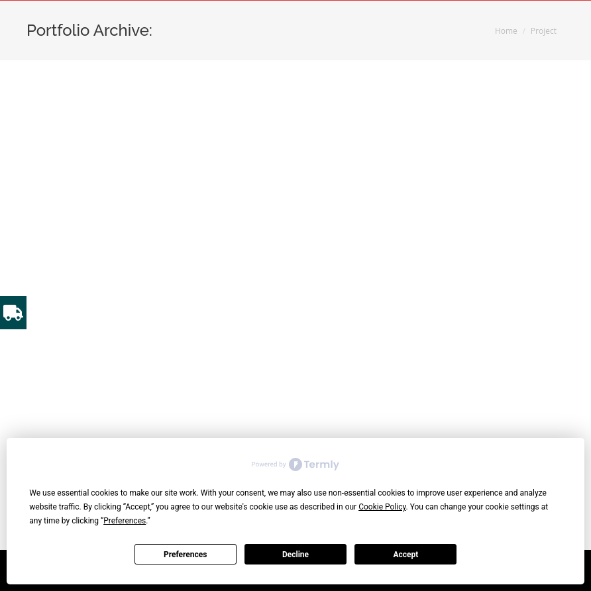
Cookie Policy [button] (381, 506)
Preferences (185, 554)
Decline (295, 554)
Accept (405, 554)
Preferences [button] (124, 520)
